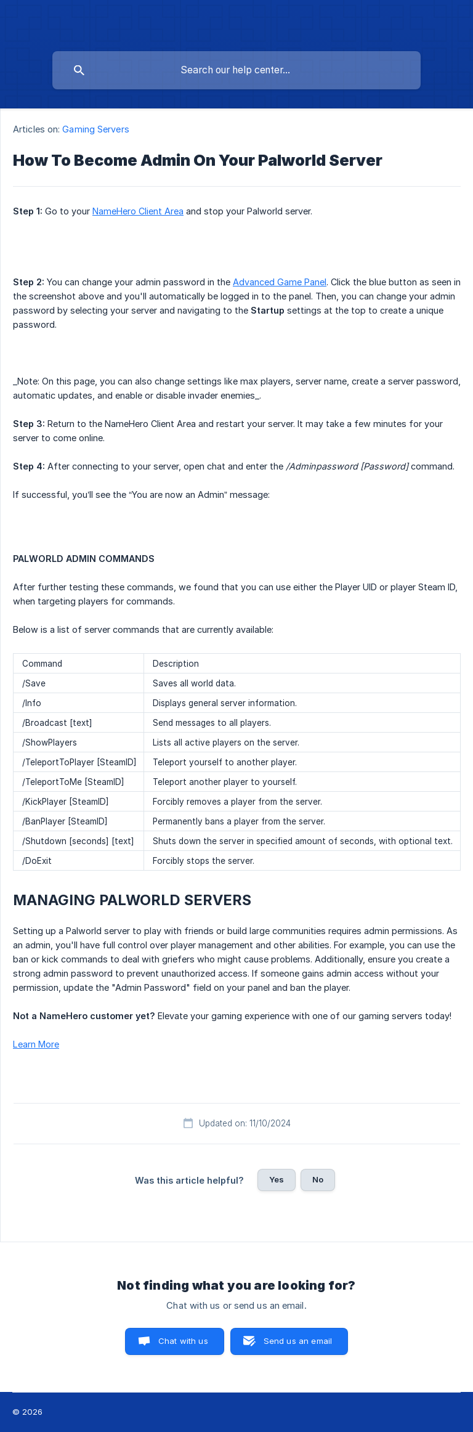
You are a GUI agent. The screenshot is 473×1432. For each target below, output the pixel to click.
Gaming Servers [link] (95, 129)
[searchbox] (236, 70)
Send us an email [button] (298, 1341)
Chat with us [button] (183, 1341)
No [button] (317, 1179)
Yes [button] (276, 1179)
